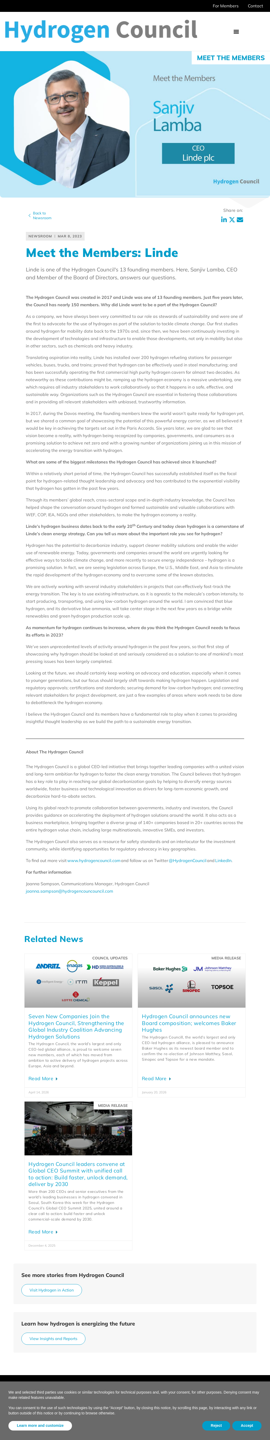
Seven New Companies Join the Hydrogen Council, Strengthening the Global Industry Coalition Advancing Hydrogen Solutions (76, 1026)
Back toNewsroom (42, 215)
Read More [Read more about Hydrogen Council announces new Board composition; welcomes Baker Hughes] (155, 1078)
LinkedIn (223, 860)
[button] (236, 31)
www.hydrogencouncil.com (93, 860)
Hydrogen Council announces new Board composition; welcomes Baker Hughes (189, 1023)
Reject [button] (216, 1425)
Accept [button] (247, 1425)
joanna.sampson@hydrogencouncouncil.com (69, 891)
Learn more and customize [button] (40, 1425)
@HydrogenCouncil (187, 860)
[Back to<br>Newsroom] (29, 215)
